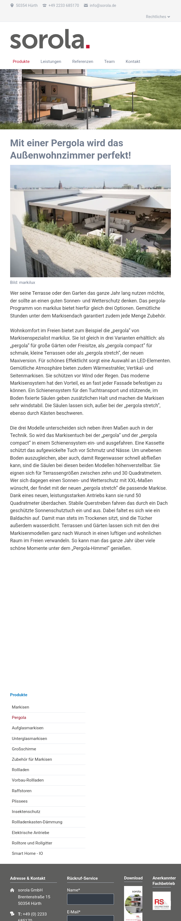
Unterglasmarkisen (29, 738)
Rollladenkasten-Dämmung (37, 822)
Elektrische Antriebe (30, 832)
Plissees (19, 801)
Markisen (20, 707)
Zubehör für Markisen (32, 759)
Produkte (18, 694)
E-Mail (76, 911)
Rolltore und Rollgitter (32, 843)
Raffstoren (21, 790)
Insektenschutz (26, 811)
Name (76, 890)
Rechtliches (156, 16)
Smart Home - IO (27, 853)
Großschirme (24, 749)
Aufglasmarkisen (28, 727)
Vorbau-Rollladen (28, 780)
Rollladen (20, 769)
